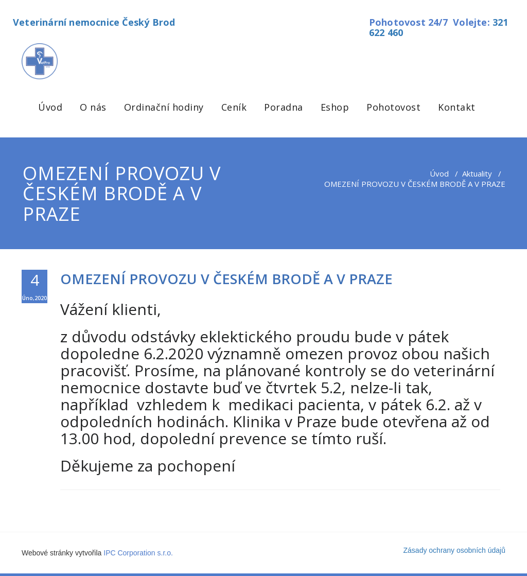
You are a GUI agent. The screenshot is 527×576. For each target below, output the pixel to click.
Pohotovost (393, 107)
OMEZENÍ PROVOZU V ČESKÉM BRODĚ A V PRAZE (226, 278)
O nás (93, 107)
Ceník (234, 107)
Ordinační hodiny (164, 107)
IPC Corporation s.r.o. (138, 553)
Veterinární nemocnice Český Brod (94, 22)
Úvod (50, 107)
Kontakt (457, 107)
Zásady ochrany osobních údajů (454, 550)
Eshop (335, 107)
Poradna (283, 107)
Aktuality (477, 173)
